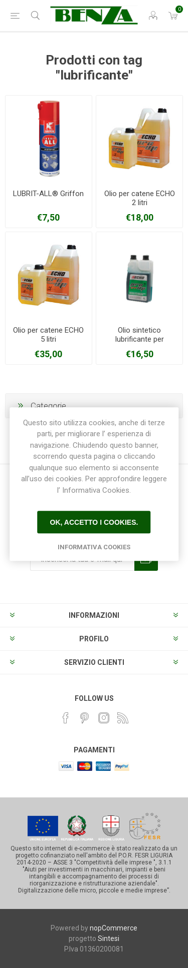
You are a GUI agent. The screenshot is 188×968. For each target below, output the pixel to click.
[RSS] (123, 718)
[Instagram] (104, 718)
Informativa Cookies (94, 547)
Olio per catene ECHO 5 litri (48, 335)
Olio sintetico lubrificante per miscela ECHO (139, 339)
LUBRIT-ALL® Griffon (48, 193)
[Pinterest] (85, 718)
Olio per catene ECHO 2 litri (139, 198)
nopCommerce (113, 928)
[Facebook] (66, 718)
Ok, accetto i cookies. (94, 522)
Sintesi (108, 938)
